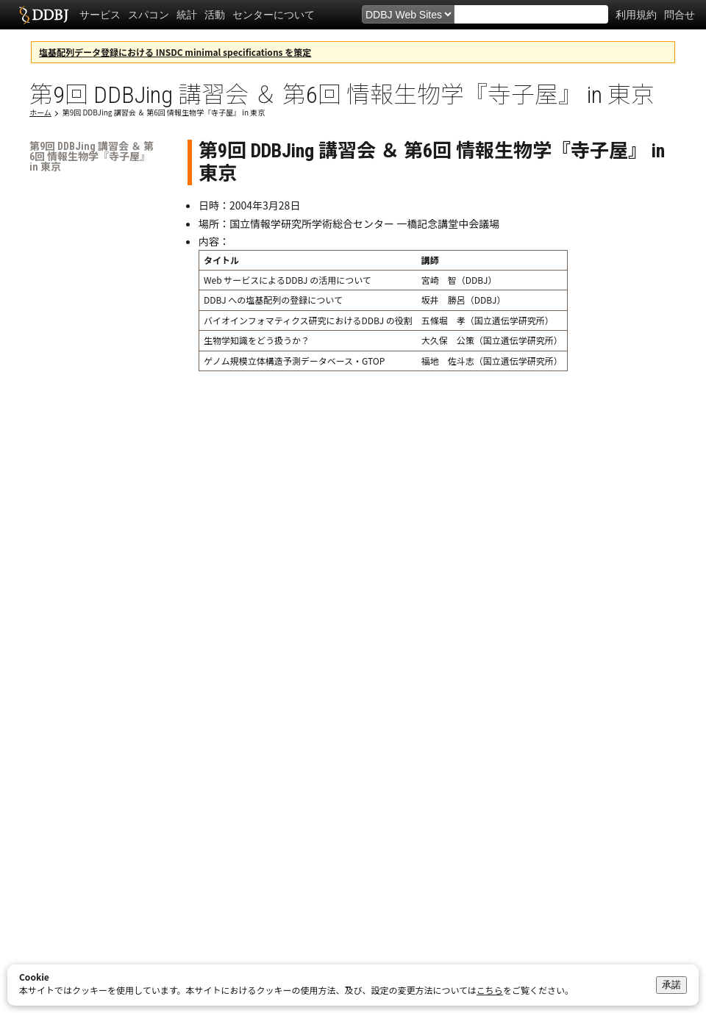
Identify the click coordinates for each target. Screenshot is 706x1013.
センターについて (273, 15)
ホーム (40, 112)
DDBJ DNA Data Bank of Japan (43, 14)
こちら (490, 990)
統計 (186, 15)
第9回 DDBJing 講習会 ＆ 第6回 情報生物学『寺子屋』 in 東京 (164, 112)
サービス (100, 15)
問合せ (679, 15)
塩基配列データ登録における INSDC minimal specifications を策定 (175, 52)
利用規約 (636, 15)
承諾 (671, 984)
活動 (214, 15)
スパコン (148, 15)
